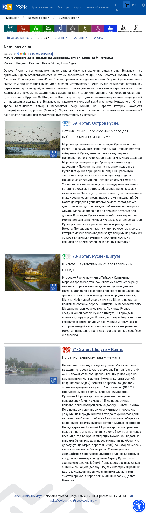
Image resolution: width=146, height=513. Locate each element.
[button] (138, 505)
